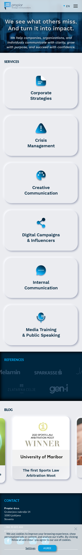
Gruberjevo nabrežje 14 (17, 511)
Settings (30, 548)
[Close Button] (75, 528)
